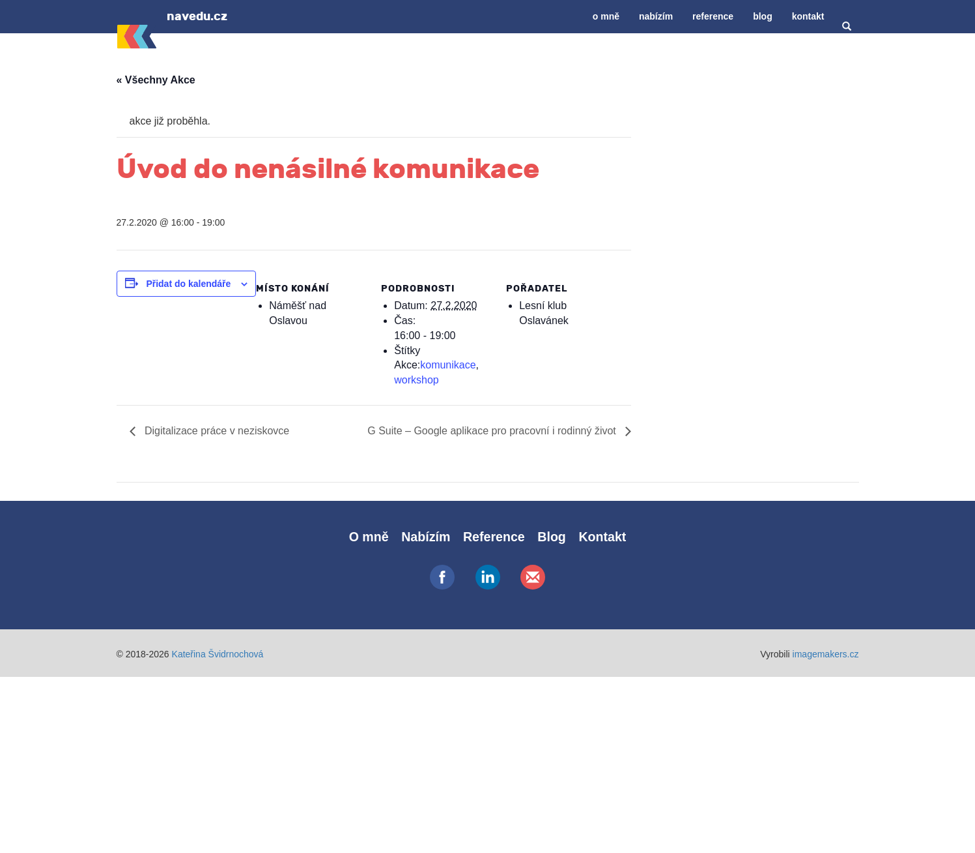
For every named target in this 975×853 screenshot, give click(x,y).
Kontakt (808, 16)
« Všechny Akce (156, 79)
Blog (762, 16)
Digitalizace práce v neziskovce (216, 430)
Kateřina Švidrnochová (218, 654)
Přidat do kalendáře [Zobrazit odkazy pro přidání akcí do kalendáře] (188, 283)
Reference (712, 16)
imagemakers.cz (826, 654)
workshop (416, 379)
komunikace (447, 364)
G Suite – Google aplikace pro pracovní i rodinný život (493, 430)
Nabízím (656, 16)
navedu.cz (197, 16)
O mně (606, 16)
